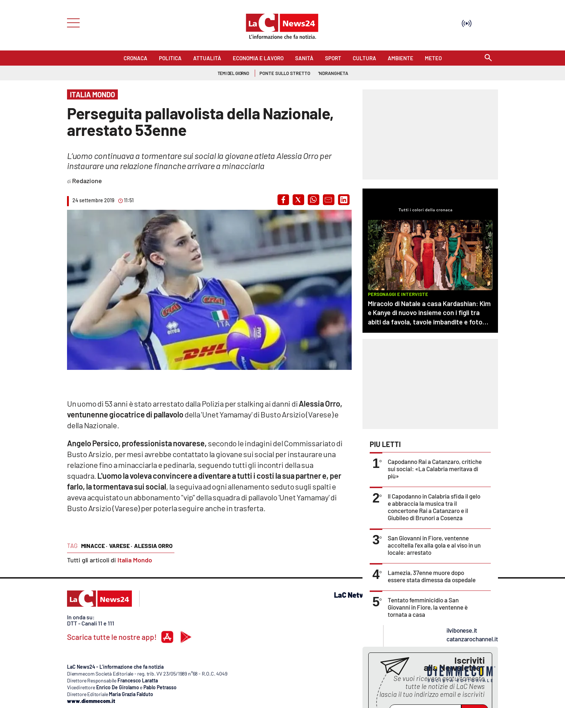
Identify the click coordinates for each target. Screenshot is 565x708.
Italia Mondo (134, 560)
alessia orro (153, 545)
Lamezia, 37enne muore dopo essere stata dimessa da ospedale (432, 576)
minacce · (94, 545)
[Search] (488, 58)
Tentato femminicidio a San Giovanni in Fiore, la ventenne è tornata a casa (428, 607)
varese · (120, 545)
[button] (283, 199)
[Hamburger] (71, 22)
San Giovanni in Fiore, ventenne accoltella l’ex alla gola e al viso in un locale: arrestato (434, 545)
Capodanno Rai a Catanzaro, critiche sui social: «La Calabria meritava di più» (435, 468)
